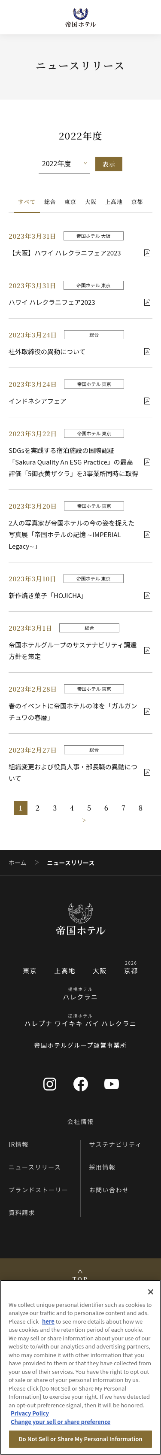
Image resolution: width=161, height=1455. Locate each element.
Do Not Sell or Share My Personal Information (80, 1439)
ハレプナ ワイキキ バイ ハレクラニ (80, 1023)
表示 (109, 164)
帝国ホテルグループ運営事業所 (80, 1045)
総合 (50, 201)
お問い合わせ (109, 1189)
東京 (70, 201)
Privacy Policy (30, 1413)
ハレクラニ (80, 996)
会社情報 (80, 1121)
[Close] (150, 1291)
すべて (27, 201)
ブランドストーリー (39, 1189)
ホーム (18, 863)
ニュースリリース (35, 1167)
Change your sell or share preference (60, 1422)
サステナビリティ (115, 1144)
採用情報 (102, 1167)
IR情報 (19, 1144)
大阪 (90, 201)
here (48, 1321)
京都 (137, 201)
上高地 (114, 201)
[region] (80, 1367)
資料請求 (22, 1212)
